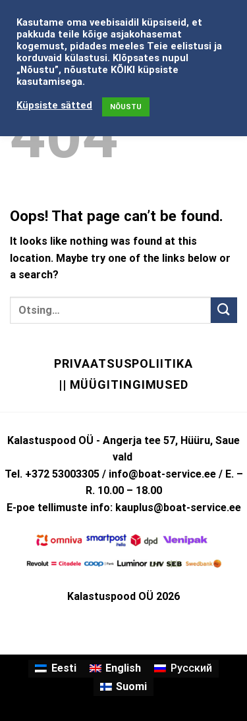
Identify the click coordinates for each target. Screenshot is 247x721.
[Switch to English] (115, 669)
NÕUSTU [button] (126, 107)
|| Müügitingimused (123, 384)
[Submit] (224, 310)
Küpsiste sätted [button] (54, 105)
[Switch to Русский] (183, 669)
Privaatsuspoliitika (123, 363)
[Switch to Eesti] (55, 669)
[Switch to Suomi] (123, 687)
